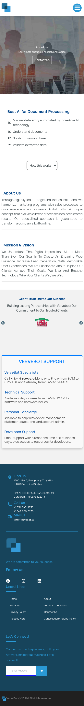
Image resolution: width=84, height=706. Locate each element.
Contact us (42, 60)
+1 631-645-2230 (23, 507)
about (47, 599)
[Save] (41, 671)
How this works (42, 165)
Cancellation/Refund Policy (60, 618)
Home (13, 599)
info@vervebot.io (24, 520)
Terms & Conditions (55, 605)
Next (81, 323)
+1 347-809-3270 (23, 511)
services (15, 605)
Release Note (18, 618)
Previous (3, 323)
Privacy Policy (18, 612)
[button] (77, 8)
